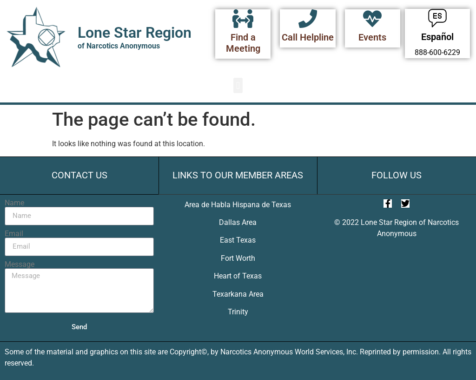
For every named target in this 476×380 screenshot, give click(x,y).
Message (19, 264)
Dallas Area (238, 222)
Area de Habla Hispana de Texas (238, 204)
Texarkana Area (238, 294)
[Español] (437, 18)
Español (437, 36)
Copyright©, (190, 351)
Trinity (238, 311)
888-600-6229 (437, 52)
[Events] (372, 18)
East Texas (238, 240)
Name (14, 203)
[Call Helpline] (307, 18)
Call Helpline (308, 37)
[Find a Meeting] (243, 18)
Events (372, 37)
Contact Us (79, 175)
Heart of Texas (238, 275)
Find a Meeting (243, 43)
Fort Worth (238, 258)
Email (14, 234)
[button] (237, 85)
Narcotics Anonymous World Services (281, 351)
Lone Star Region (135, 32)
